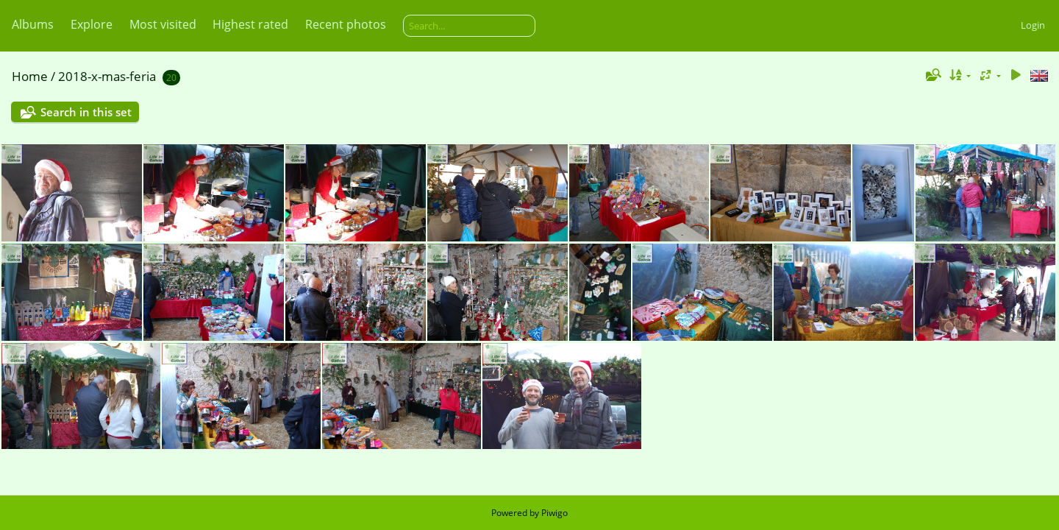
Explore (92, 24)
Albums (33, 24)
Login (1033, 25)
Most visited (162, 24)
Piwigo (554, 512)
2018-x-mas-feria (107, 76)
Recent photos (345, 24)
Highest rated (250, 24)
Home (30, 76)
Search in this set (86, 112)
